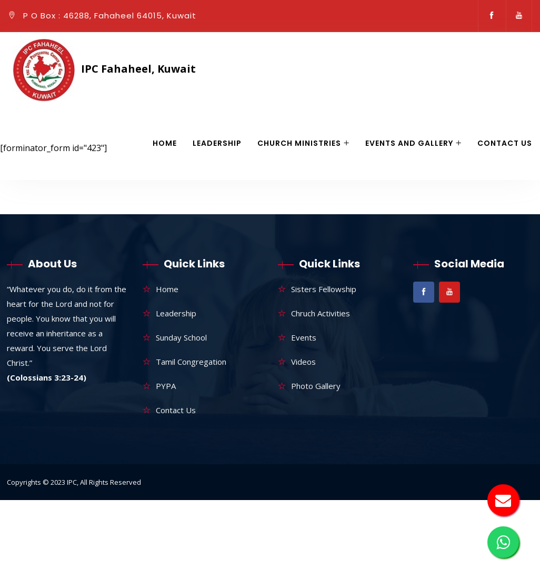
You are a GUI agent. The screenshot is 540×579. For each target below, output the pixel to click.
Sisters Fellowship (323, 289)
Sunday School (181, 337)
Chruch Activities (320, 313)
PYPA (166, 386)
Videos (303, 361)
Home (165, 143)
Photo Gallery (316, 386)
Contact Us (504, 143)
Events (303, 337)
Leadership (217, 143)
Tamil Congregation (191, 361)
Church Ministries (299, 143)
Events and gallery (409, 143)
